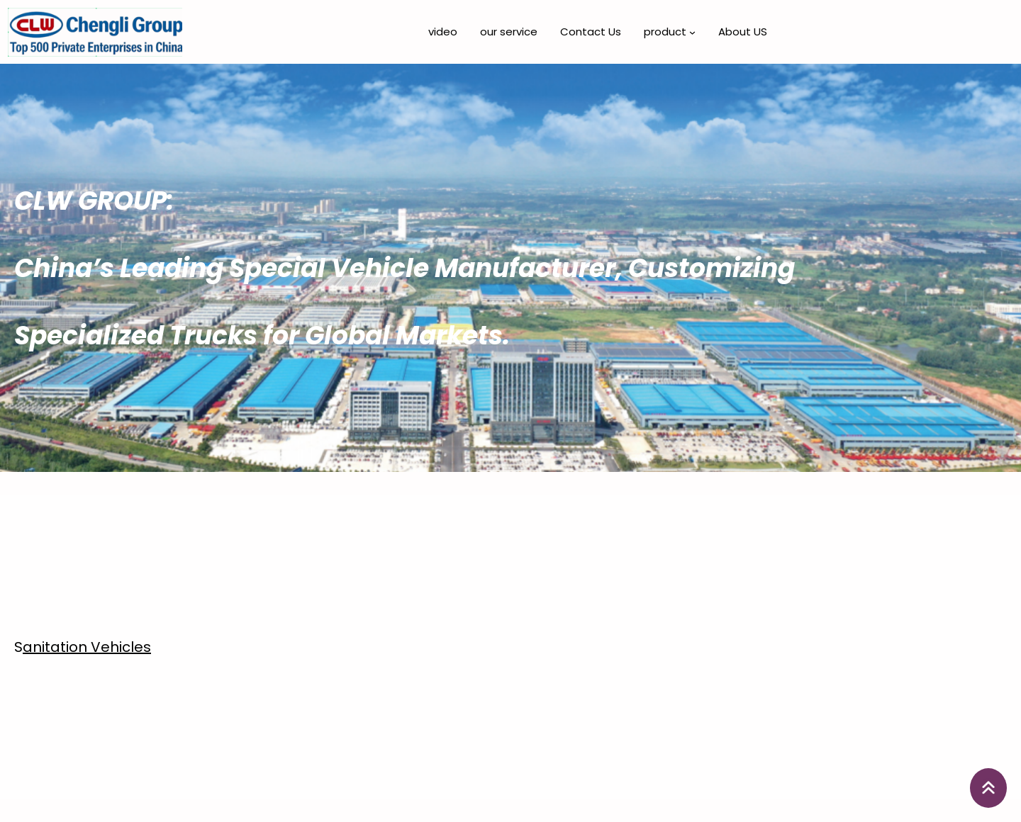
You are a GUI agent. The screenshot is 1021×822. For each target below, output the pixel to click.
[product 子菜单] (692, 32)
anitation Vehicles (87, 647)
